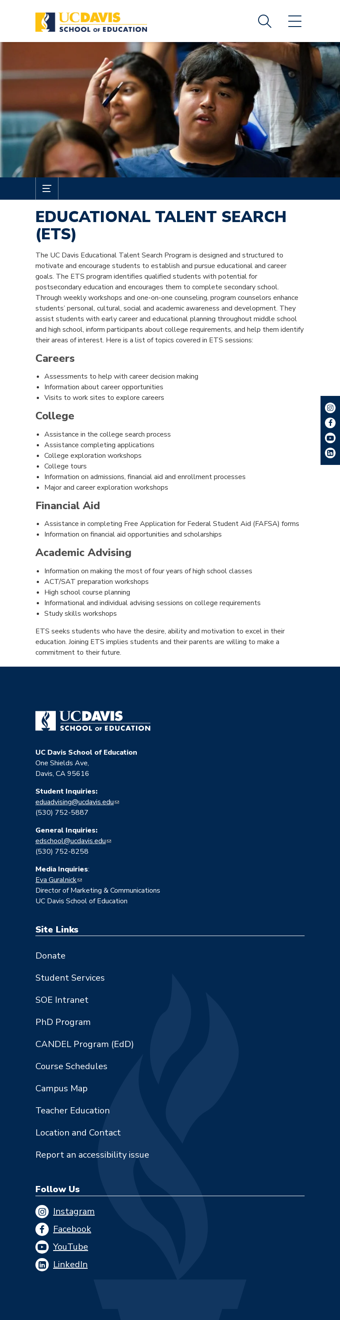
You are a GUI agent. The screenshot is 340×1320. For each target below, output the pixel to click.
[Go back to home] (93, 721)
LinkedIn (70, 1264)
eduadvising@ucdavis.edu (74, 802)
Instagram (74, 1211)
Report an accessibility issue (92, 1155)
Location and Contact (78, 1133)
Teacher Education (72, 1111)
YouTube (70, 1247)
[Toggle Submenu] (46, 188)
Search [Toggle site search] (264, 21)
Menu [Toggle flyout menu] (295, 21)
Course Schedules (71, 1066)
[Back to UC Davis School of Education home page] (91, 21)
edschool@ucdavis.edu (70, 841)
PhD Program (63, 1022)
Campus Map (61, 1088)
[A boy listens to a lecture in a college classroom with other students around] (170, 109)
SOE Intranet (62, 1000)
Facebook (72, 1229)
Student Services (70, 978)
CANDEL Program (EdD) (84, 1044)
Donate (50, 956)
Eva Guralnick (56, 880)
